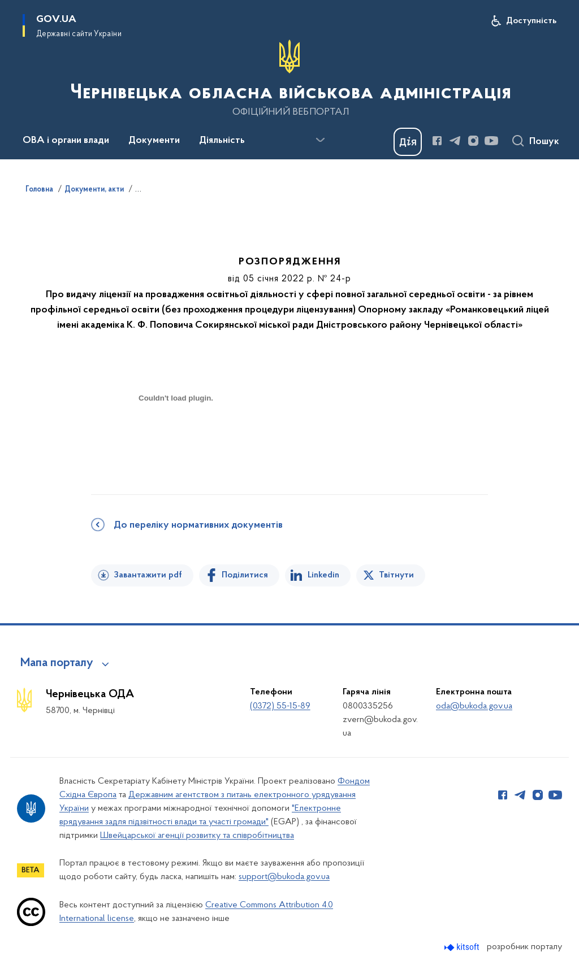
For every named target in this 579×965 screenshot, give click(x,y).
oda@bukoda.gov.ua (474, 706)
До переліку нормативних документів (198, 525)
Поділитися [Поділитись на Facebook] (245, 575)
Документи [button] (154, 141)
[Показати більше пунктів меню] (320, 140)
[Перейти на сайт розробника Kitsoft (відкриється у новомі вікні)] (462, 947)
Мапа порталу (56, 663)
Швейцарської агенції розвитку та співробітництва (197, 835)
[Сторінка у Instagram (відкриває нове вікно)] (473, 140)
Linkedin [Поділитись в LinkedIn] (323, 575)
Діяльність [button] (222, 141)
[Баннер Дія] (408, 142)
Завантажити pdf (148, 575)
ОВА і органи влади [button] (66, 141)
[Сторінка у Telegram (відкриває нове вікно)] (455, 140)
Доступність (531, 20)
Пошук (544, 142)
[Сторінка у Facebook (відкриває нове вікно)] (437, 140)
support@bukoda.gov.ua (284, 876)
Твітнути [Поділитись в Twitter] (396, 575)
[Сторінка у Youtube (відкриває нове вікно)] (491, 140)
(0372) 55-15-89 (280, 706)
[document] (176, 438)
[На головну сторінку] (289, 79)
